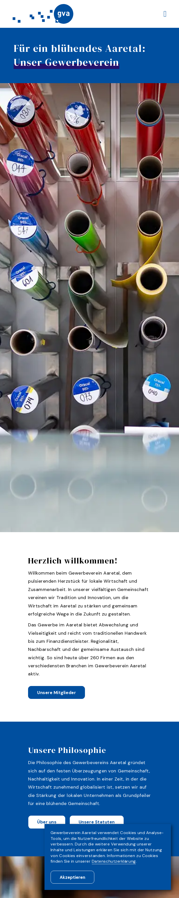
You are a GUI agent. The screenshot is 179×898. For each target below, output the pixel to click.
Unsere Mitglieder (56, 693)
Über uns (46, 822)
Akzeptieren (72, 877)
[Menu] (165, 14)
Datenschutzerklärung (114, 861)
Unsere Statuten (97, 822)
